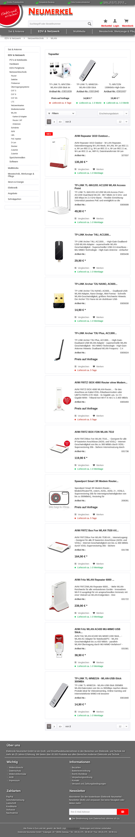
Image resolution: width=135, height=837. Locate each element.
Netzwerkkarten (17, 105)
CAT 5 (13, 91)
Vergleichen (82, 169)
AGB (11, 777)
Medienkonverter (18, 109)
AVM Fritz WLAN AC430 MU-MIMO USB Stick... (97, 631)
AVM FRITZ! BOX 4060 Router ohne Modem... (101, 382)
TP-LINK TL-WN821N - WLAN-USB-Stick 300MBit (88, 86)
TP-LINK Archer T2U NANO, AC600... (96, 284)
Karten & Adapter (20, 117)
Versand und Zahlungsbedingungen (89, 783)
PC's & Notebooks (18, 60)
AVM (13, 131)
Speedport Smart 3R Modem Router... (96, 481)
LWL (13, 135)
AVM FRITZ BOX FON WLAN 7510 (94, 432)
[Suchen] (89, 24)
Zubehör (14, 150)
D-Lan (13, 142)
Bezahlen (76, 767)
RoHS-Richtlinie (79, 774)
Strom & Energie (16, 182)
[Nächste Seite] (54, 121)
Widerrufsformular (17, 774)
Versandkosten (73, 828)
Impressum (14, 780)
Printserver (15, 83)
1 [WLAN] (49, 121)
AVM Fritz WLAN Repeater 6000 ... (94, 579)
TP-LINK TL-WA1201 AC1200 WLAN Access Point (100, 187)
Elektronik (12, 187)
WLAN (14, 113)
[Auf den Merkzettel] (98, 169)
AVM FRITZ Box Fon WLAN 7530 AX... (97, 530)
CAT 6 (13, 94)
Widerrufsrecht (16, 767)
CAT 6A (14, 98)
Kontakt (75, 780)
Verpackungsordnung (82, 777)
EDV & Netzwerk (16, 55)
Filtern (53, 113)
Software (13, 161)
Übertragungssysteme (20, 87)
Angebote (12, 193)
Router (14, 76)
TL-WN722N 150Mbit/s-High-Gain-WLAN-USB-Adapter (115, 86)
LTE (12, 102)
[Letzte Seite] (60, 121)
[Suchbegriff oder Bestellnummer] (60, 24)
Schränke (15, 128)
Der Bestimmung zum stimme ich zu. (96, 818)
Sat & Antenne (15, 49)
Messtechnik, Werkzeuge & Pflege (21, 175)
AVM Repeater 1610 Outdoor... (92, 136)
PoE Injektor (16, 139)
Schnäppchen (14, 199)
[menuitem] (60, 23)
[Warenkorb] (124, 21)
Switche (14, 79)
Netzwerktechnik (18, 72)
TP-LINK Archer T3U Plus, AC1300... (96, 333)
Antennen (16, 124)
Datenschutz (15, 771)
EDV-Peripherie (16, 68)
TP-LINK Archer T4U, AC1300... (93, 234)
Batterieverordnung (81, 771)
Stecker (14, 146)
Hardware (14, 64)
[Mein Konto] (115, 21)
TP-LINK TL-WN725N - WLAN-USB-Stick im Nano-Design (60, 86)
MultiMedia (13, 168)
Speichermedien (17, 157)
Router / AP (17, 120)
